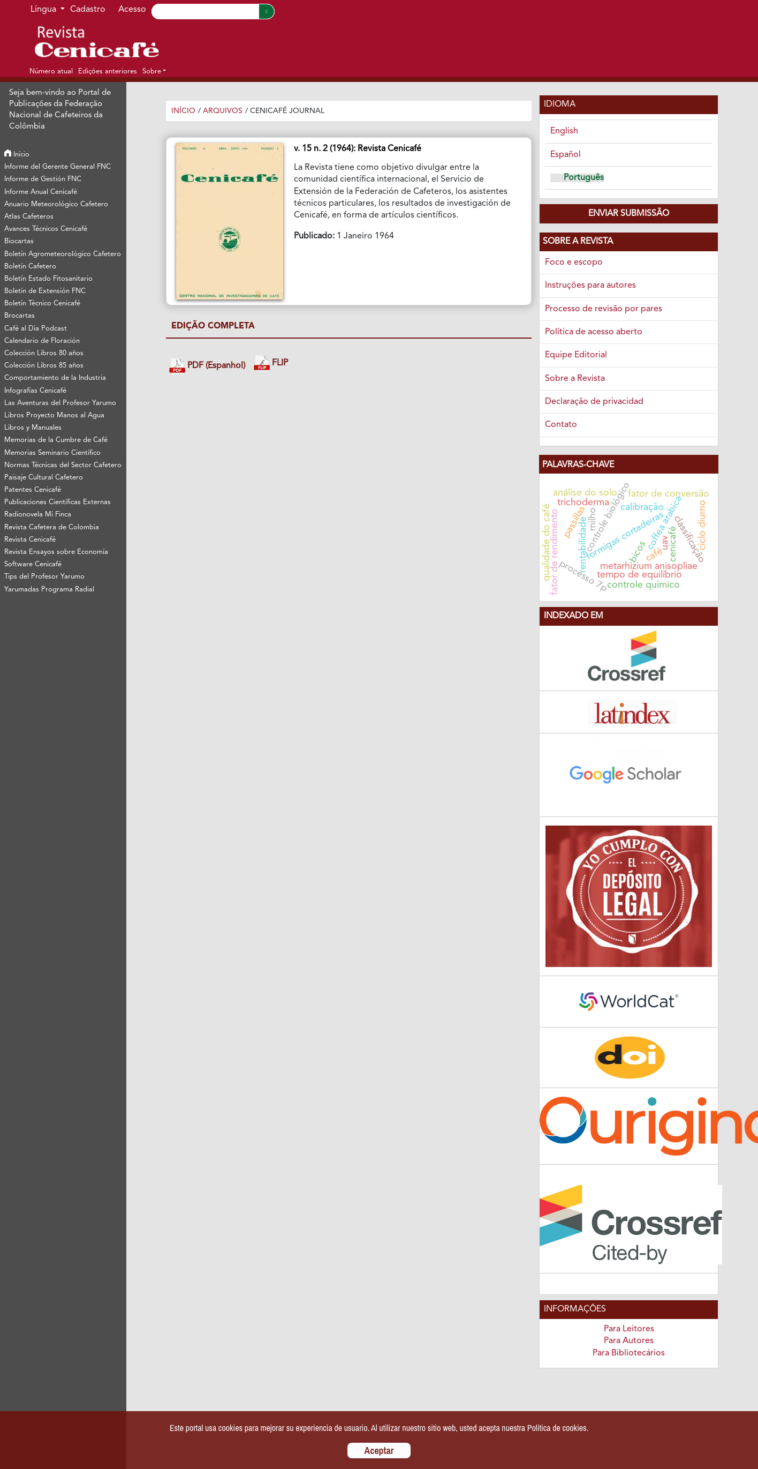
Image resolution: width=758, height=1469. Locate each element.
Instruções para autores (590, 285)
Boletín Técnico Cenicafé (42, 303)
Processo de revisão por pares (603, 309)
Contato (561, 425)
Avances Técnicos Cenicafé (45, 229)
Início (16, 154)
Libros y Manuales (33, 427)
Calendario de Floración (42, 341)
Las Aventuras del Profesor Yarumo (60, 403)
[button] (154, 71)
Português (584, 178)
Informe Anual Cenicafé (40, 192)
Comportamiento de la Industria (55, 377)
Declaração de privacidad (594, 402)
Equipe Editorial (576, 355)
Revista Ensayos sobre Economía (56, 552)
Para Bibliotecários (629, 1353)
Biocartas (19, 241)
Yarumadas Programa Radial (49, 589)
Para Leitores (629, 1329)
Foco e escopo (574, 262)
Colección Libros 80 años (44, 353)
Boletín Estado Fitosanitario (48, 278)
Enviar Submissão (628, 213)
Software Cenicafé (33, 564)
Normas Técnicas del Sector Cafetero (63, 465)
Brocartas (19, 315)
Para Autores (629, 1341)
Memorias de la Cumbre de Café (56, 440)
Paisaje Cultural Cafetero (43, 477)
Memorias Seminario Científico (52, 452)
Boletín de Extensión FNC (45, 291)
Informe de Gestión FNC (42, 179)
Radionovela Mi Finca (37, 514)
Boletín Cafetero (30, 266)
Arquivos (222, 111)
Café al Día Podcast (35, 328)
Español (565, 155)
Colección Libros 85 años (44, 365)
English (564, 131)
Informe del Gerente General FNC (57, 166)
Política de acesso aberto (593, 332)
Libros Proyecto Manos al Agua (54, 415)
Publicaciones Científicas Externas (57, 502)
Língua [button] (44, 9)
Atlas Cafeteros (29, 216)
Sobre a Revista (575, 378)
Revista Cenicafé (30, 539)
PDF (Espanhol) (207, 366)
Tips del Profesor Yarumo (44, 576)
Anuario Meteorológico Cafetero (56, 204)
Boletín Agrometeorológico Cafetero (62, 254)
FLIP (271, 363)
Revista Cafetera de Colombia (51, 527)
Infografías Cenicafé (35, 390)
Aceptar (379, 1450)
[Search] (205, 11)
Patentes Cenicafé (32, 489)
